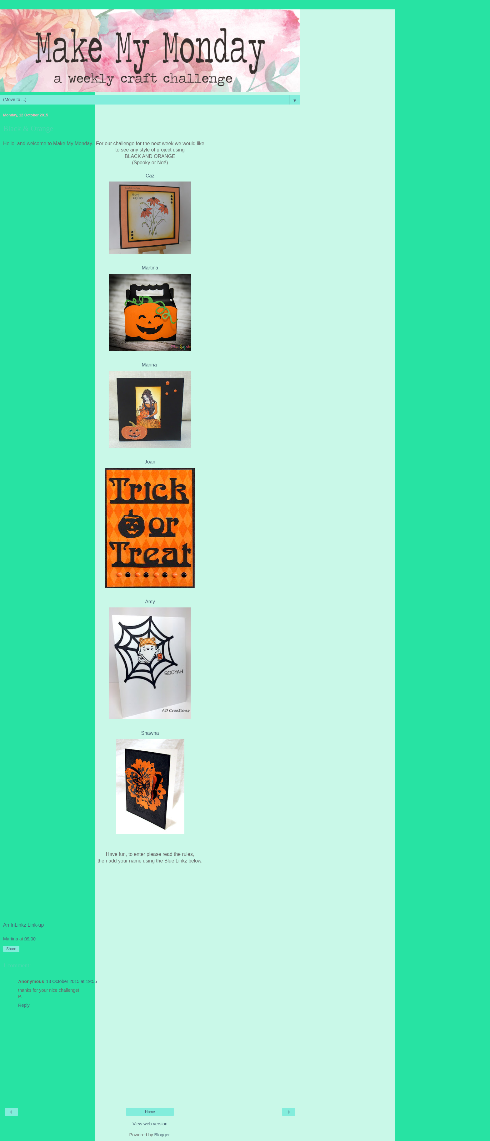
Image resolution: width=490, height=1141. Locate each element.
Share (11, 949)
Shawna (150, 733)
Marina (150, 364)
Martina (150, 267)
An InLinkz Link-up (23, 925)
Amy (150, 601)
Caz (150, 175)
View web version (150, 1123)
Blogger (162, 1134)
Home (150, 1112)
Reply (24, 1005)
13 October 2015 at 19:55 (71, 981)
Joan (150, 461)
